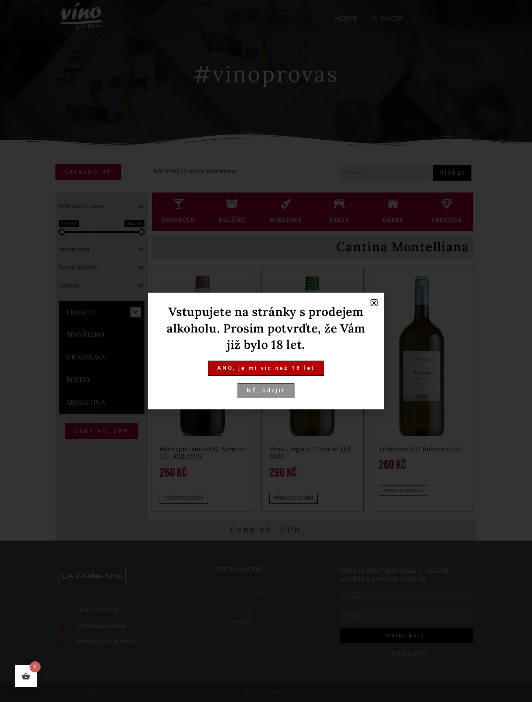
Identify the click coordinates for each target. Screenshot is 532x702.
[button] (374, 303)
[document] (266, 351)
